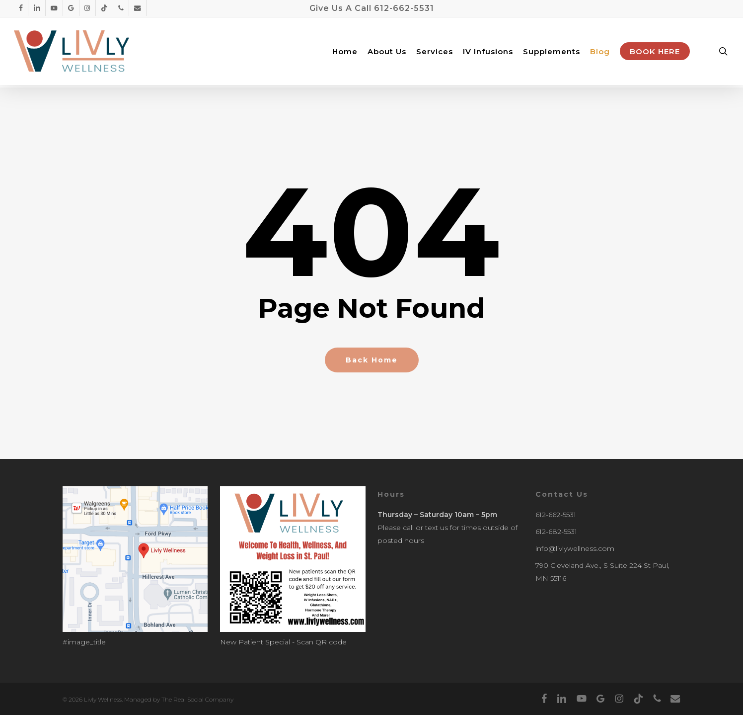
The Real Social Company (197, 699)
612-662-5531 (404, 8)
